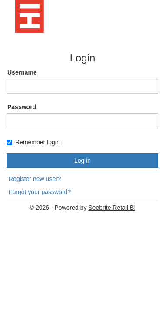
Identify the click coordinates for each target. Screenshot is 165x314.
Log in (82, 160)
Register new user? (35, 178)
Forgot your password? (40, 191)
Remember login (33, 142)
